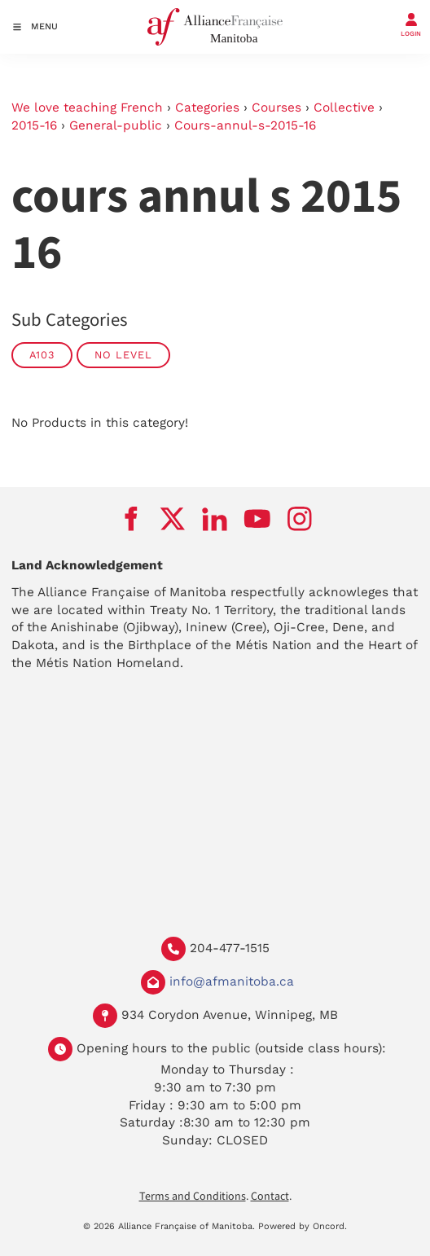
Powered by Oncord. (302, 1226)
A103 (42, 355)
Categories (207, 107)
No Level (123, 355)
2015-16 (34, 125)
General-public (115, 125)
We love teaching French (87, 107)
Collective (344, 107)
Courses (276, 107)
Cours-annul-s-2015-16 (245, 125)
